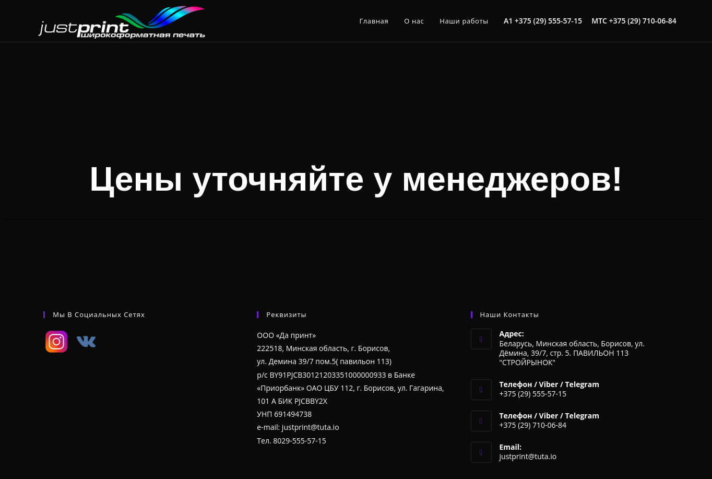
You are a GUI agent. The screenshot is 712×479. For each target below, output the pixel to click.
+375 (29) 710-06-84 (643, 21)
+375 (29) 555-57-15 (548, 21)
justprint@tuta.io (528, 456)
